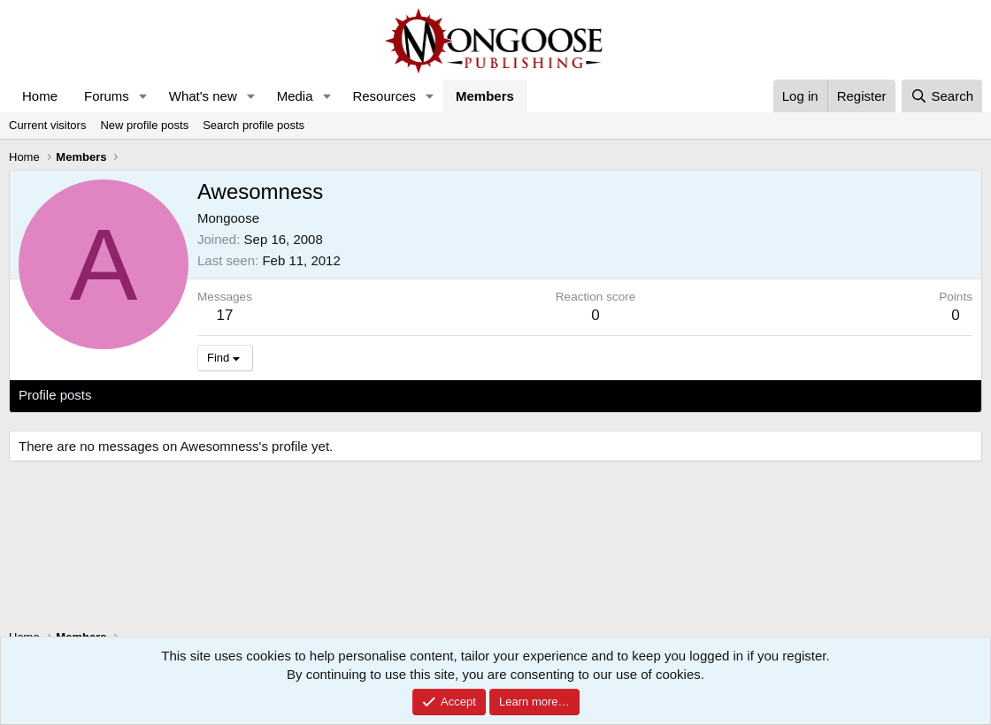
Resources (384, 95)
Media (295, 95)
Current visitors (47, 125)
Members (485, 95)
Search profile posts (253, 125)
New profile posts (144, 125)
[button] (143, 96)
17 (225, 315)
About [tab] (293, 394)
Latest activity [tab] (150, 394)
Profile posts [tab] (55, 394)
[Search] (942, 96)
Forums (106, 95)
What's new (203, 95)
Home (40, 95)
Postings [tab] (232, 394)
